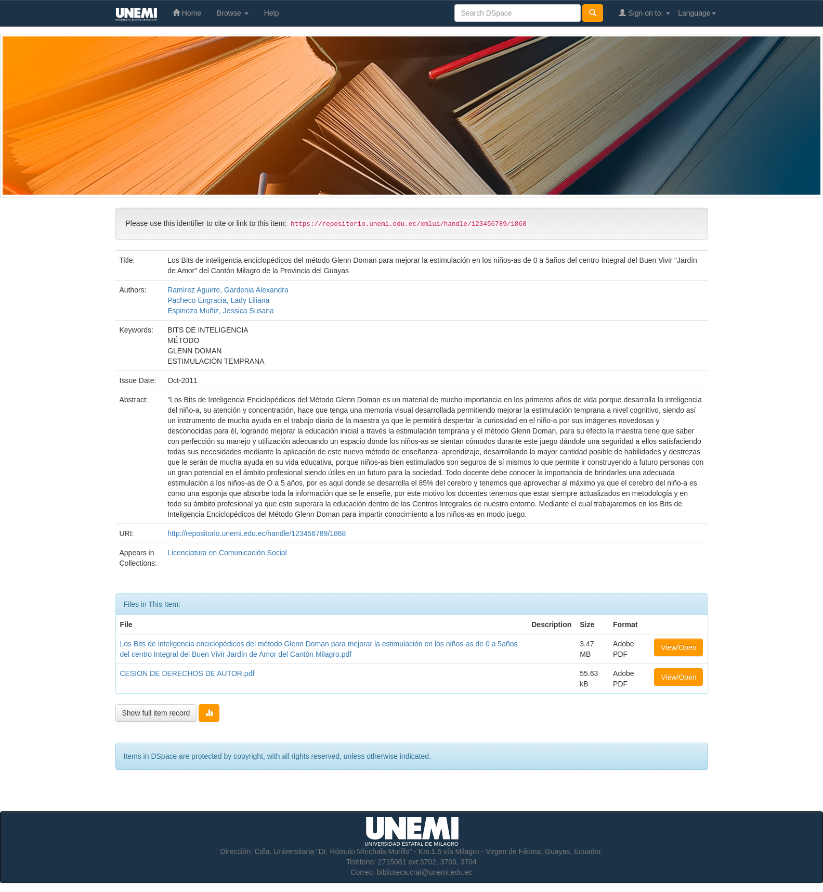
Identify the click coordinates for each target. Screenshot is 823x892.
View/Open (678, 647)
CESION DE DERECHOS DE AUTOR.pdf (187, 673)
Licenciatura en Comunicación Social (227, 553)
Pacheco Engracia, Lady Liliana (218, 300)
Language (696, 13)
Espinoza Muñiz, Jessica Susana (220, 311)
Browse (233, 13)
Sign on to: (644, 12)
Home (187, 12)
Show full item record (156, 713)
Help (271, 13)
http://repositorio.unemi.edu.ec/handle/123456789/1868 (256, 533)
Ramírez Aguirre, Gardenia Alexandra (228, 290)
